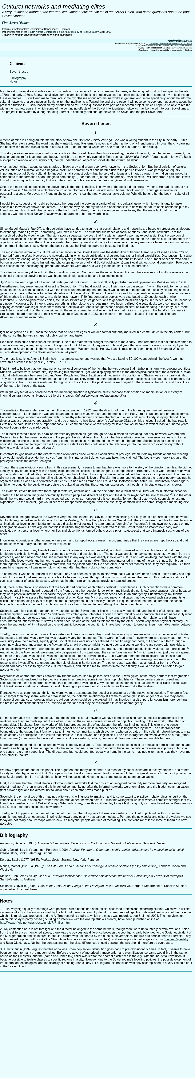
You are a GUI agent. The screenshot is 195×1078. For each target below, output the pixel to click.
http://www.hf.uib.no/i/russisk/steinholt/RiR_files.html (35, 922)
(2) (171, 494)
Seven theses (19, 71)
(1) (146, 285)
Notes (14, 81)
